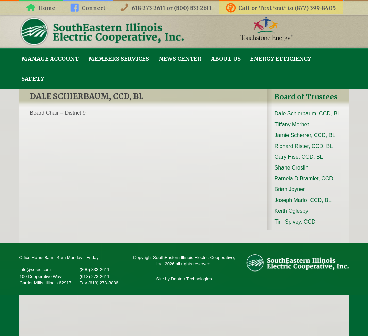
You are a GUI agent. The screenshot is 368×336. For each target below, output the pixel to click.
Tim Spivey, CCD (295, 222)
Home (46, 8)
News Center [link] (179, 58)
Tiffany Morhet (292, 124)
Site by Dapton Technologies (184, 278)
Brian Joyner (290, 189)
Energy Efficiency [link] (280, 58)
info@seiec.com (35, 269)
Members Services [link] (118, 58)
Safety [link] (32, 78)
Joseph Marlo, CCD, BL (303, 200)
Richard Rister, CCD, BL (304, 146)
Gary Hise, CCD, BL (299, 157)
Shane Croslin (292, 168)
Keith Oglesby (292, 211)
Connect (93, 8)
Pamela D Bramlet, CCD (304, 178)
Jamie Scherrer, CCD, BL (305, 135)
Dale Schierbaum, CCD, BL (308, 114)
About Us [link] (226, 58)
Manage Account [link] (50, 58)
